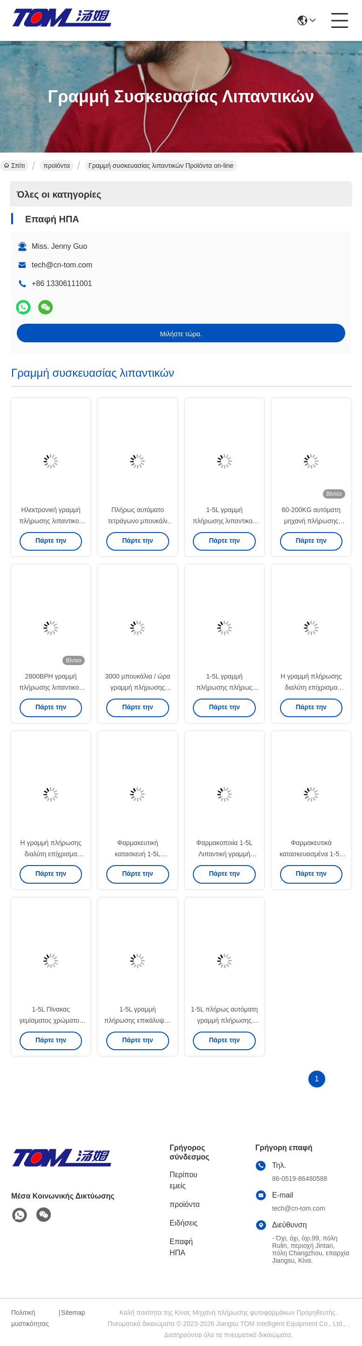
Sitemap (73, 1312)
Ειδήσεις (184, 1223)
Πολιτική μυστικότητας (30, 1318)
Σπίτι (14, 165)
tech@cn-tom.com (62, 265)
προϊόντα (56, 165)
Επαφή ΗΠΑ (181, 1247)
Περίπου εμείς (184, 1180)
